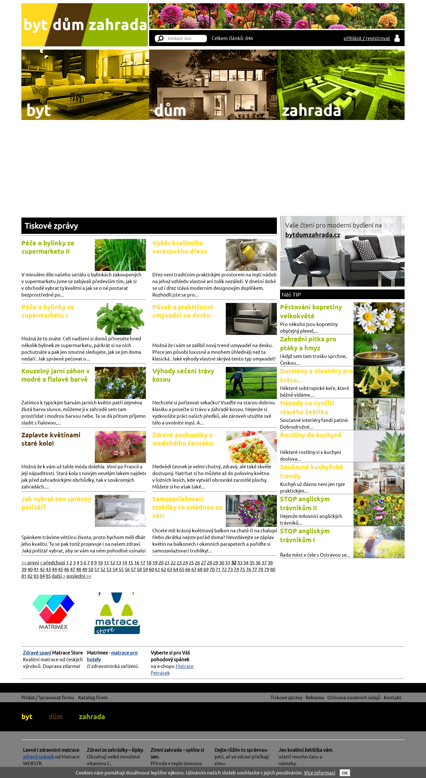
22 (173, 562)
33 (239, 562)
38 (270, 562)
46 (66, 569)
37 (264, 562)
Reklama (315, 697)
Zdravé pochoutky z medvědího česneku (182, 439)
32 (233, 562)
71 (218, 569)
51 (96, 569)
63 (169, 569)
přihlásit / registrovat (367, 38)
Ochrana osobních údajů (354, 697)
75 (242, 569)
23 (179, 562)
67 (193, 569)
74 (236, 569)
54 (115, 569)
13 (118, 562)
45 (60, 569)
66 (187, 569)
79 (266, 569)
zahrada (92, 716)
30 (221, 562)
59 (145, 569)
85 (48, 576)
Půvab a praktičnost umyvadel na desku (182, 311)
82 (30, 576)
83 (36, 576)
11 (106, 562)
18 (148, 562)
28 (209, 562)
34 (245, 562)
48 (78, 569)
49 (84, 569)
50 (90, 569)
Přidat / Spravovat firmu (47, 697)
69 (206, 569)
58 (139, 569)
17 (142, 562)
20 (161, 562)
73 (230, 569)
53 (108, 569)
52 (102, 569)
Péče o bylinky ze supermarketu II (47, 247)
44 (54, 569)
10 (100, 562)
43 (48, 569)
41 (36, 569)
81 (24, 576)
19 (154, 562)
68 (199, 569)
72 (224, 569)
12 (112, 562)
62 (163, 569)
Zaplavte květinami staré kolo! (50, 439)
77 (254, 569)
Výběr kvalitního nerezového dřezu (179, 247)
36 (258, 562)
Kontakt (392, 697)
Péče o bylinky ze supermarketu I (47, 311)
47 (72, 569)
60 (151, 569)
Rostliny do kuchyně (311, 435)
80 (272, 569)
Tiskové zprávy (51, 226)
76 (248, 569)
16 (136, 562)
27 (203, 562)
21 (167, 562)
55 (121, 569)
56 (127, 569)
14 (124, 562)
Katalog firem (93, 697)
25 (191, 562)
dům (56, 716)
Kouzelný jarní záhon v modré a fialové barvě (55, 375)
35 (252, 562)
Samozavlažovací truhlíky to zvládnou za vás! (187, 507)
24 (185, 562)
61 (157, 569)
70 (212, 569)
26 (197, 562)
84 (42, 576)
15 (130, 562)
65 (181, 569)
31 (227, 562)
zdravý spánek (38, 756)
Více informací (319, 772)
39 (24, 569)
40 (30, 569)
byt (27, 716)
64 (175, 569)
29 (215, 562)
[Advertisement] (213, 168)
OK (345, 772)
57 (133, 569)
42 (42, 569)
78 (260, 569)
